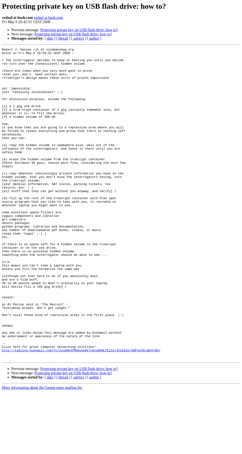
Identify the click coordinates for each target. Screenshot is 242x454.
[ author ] (94, 38)
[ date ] (50, 38)
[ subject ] (78, 38)
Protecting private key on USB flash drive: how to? (79, 30)
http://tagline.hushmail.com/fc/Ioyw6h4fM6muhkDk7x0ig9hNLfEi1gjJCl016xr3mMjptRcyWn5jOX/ (81, 411)
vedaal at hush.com (48, 18)
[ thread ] (63, 38)
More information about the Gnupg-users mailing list (42, 450)
